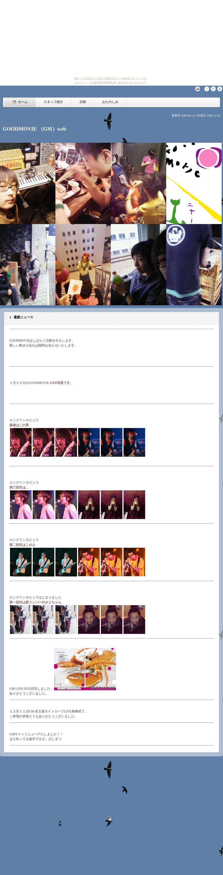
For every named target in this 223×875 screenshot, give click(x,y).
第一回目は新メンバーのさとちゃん (35, 602)
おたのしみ (110, 102)
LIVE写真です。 (61, 383)
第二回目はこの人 (22, 545)
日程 (82, 102)
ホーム (20, 102)
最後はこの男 (19, 425)
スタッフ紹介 (53, 102)
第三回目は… (19, 487)
